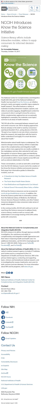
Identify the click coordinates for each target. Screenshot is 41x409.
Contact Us (8, 345)
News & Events (11, 14)
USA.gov (4, 388)
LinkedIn (9, 322)
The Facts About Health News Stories (17, 181)
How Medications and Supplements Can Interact (21, 184)
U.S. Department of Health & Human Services (17, 384)
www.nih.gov (28, 266)
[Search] (31, 9)
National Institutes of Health (11, 280)
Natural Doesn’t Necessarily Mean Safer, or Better (21, 187)
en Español (5, 365)
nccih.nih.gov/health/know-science (13, 193)
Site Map (4, 369)
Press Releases (23, 14)
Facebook (4, 245)
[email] (6, 273)
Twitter (29, 243)
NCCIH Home (6, 377)
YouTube (17, 245)
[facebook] (9, 273)
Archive (3, 373)
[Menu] (37, 9)
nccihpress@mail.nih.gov (9, 293)
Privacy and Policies (8, 350)
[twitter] (12, 273)
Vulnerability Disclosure (9, 362)
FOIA (3, 358)
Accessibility (5, 354)
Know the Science (22, 102)
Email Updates (11, 338)
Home (3, 14)
